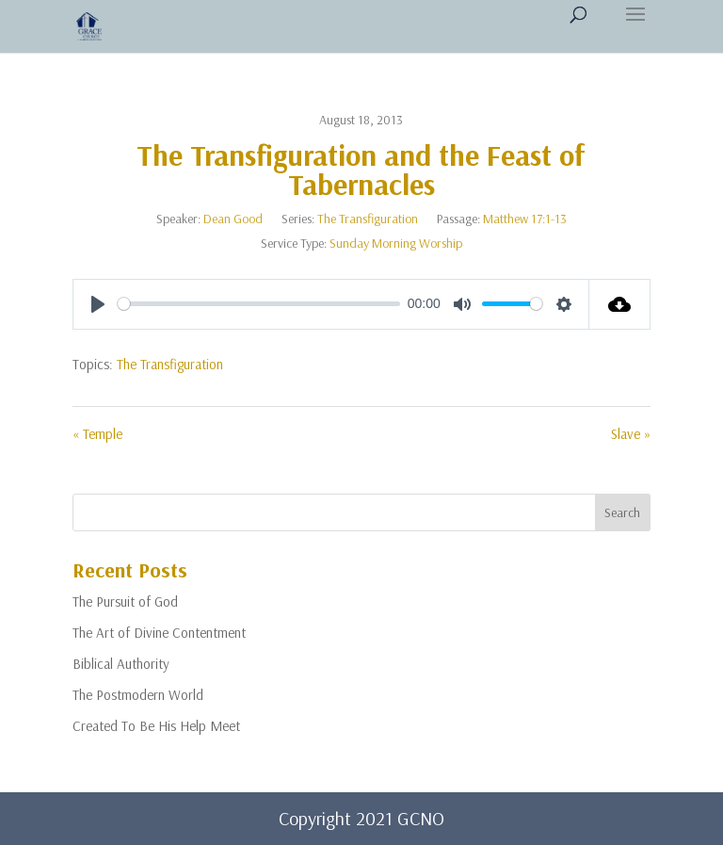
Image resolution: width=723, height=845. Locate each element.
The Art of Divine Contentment (159, 633)
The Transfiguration (367, 218)
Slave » (631, 434)
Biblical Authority (120, 664)
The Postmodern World (137, 695)
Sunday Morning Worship (395, 243)
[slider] (259, 304)
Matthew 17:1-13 (525, 218)
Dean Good (233, 218)
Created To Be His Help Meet (156, 726)
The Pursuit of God (125, 601)
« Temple (97, 434)
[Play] (98, 304)
